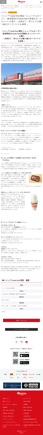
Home (2, 5)
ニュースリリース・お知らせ (12, 5)
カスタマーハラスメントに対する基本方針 (11, 425)
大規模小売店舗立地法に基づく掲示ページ (32, 425)
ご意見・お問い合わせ (8, 416)
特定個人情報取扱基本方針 (30, 419)
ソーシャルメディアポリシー (10, 422)
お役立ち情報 (27, 401)
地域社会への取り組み (8, 413)
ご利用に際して (27, 416)
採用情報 (5, 407)
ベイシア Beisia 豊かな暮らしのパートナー (21, 2)
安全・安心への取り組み (9, 410)
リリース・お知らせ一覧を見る (21, 329)
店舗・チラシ (6, 398)
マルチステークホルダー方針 (30, 422)
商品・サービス (6, 401)
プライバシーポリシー (8, 419)
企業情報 (26, 404)
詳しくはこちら (5, 153)
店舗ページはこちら (21, 320)
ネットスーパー (27, 398)
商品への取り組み (28, 407)
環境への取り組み (28, 410)
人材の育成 (26, 413)
